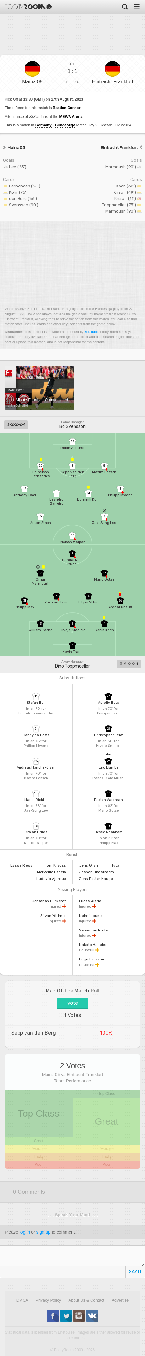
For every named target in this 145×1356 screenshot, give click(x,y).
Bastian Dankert (67, 108)
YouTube (91, 332)
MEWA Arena (70, 116)
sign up (43, 1232)
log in (25, 1232)
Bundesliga (65, 125)
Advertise (120, 1300)
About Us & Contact (86, 1300)
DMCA (22, 1300)
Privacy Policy (48, 1300)
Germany (43, 125)
